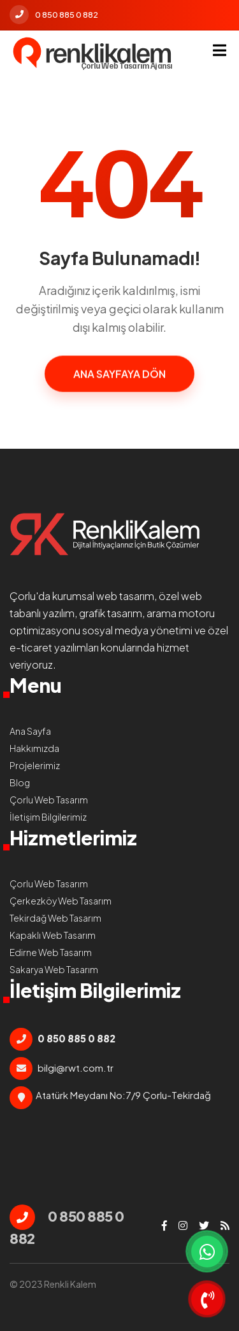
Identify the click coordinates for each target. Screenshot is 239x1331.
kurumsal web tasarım (103, 596)
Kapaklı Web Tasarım (53, 935)
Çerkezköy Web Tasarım (61, 900)
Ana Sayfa (30, 731)
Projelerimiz (35, 765)
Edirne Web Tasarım (51, 952)
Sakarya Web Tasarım (54, 969)
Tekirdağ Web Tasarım (55, 918)
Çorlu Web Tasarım (49, 799)
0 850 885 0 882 (54, 14)
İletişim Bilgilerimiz (48, 816)
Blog (20, 782)
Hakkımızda (34, 748)
